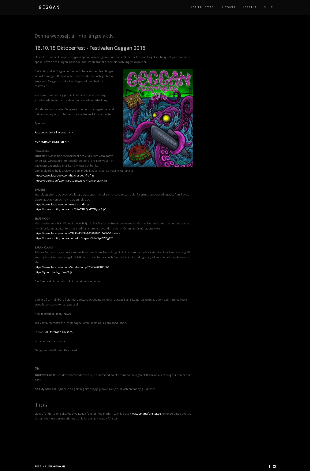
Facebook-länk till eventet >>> (54, 132)
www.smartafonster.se (146, 413)
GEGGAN (49, 7)
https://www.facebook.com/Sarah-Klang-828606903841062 (72, 267)
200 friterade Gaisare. (59, 332)
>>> (52, 142)
